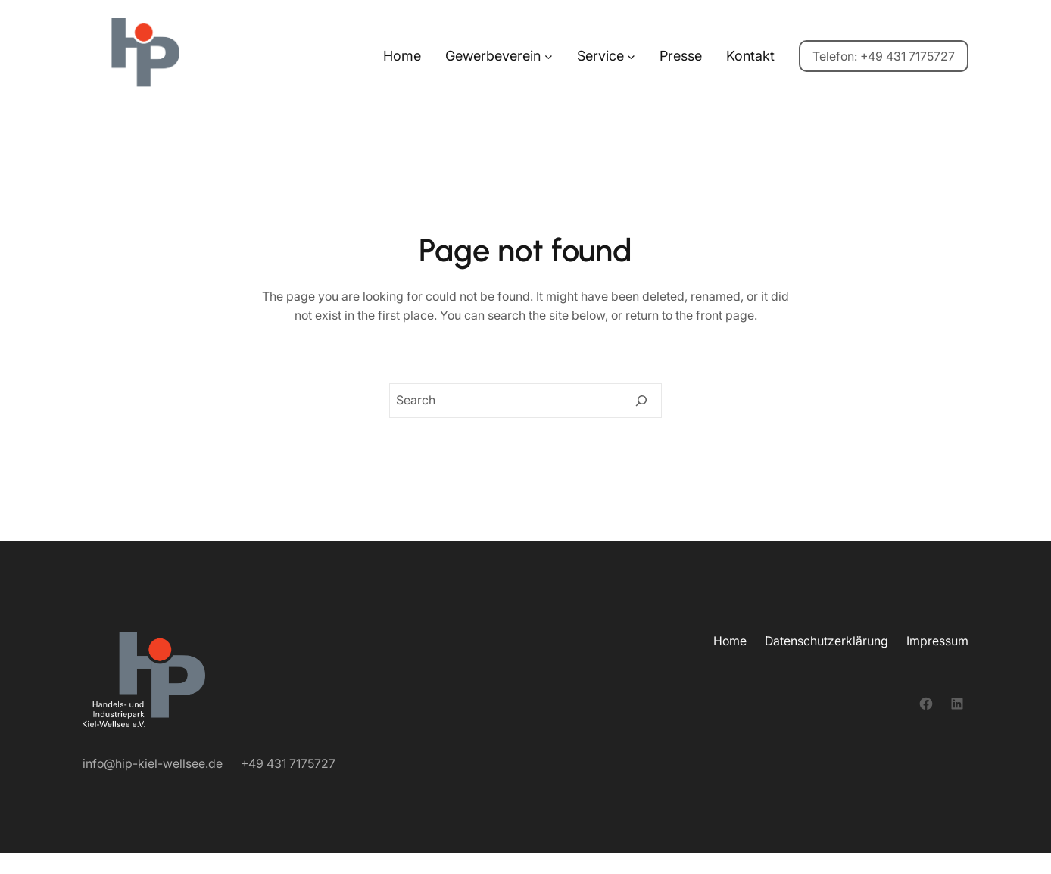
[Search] (641, 400)
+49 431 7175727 (288, 763)
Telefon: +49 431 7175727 (883, 56)
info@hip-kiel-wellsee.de (153, 763)
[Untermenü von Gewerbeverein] (548, 56)
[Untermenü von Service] (631, 56)
